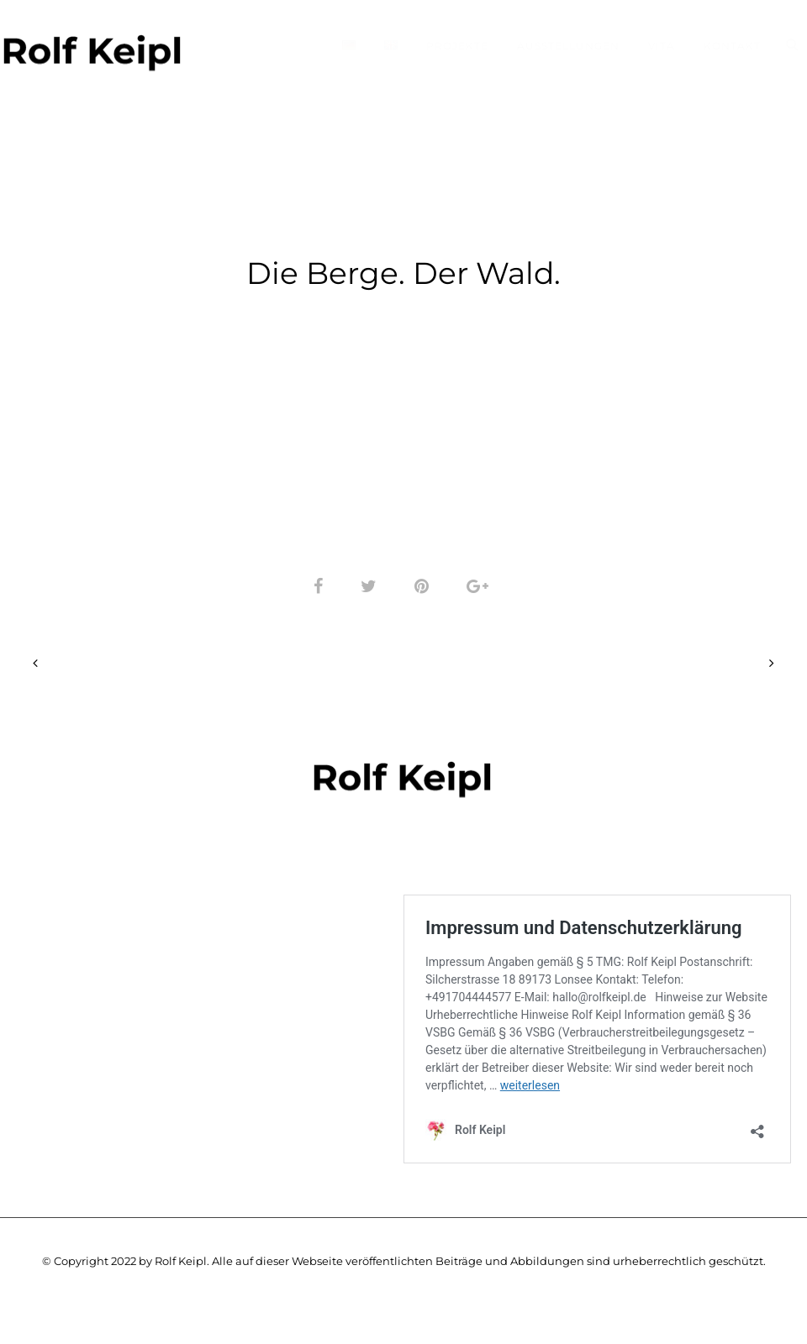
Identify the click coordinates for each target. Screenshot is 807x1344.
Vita (661, 45)
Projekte (457, 45)
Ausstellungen (568, 45)
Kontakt (732, 45)
